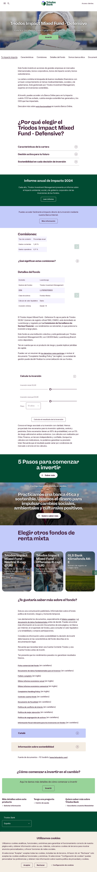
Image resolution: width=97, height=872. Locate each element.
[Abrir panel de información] (74, 378)
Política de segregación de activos (33, 720)
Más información (48, 222)
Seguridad (90, 845)
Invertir (48, 37)
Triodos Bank (9, 823)
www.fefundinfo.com (59, 762)
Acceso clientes (87, 3)
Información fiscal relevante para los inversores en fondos (44, 725)
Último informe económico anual (32, 683)
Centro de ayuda (42, 808)
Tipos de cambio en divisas (70, 845)
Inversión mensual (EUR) (30, 399)
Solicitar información (11, 811)
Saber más (50, 477)
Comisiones (42, 57)
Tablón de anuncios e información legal (63, 848)
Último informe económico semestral (34, 688)
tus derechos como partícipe (54, 355)
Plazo (22, 408)
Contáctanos (88, 848)
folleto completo (69, 621)
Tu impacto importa (9, 57)
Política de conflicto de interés (31, 709)
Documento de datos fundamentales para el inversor (41, 673)
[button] (94, 575)
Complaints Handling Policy (30, 694)
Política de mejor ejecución (30, 714)
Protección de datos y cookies (81, 841)
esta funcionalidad (44, 106)
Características (27, 57)
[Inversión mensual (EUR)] (63, 402)
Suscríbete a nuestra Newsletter (79, 811)
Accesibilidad (67, 838)
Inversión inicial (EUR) (29, 387)
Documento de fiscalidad (29, 704)
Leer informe (48, 199)
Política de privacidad (85, 838)
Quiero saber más (50, 518)
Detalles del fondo (57, 57)
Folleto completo (25, 678)
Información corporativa (55, 841)
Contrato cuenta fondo (28, 699)
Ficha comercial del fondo (29, 668)
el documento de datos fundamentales (35, 624)
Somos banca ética (76, 57)
